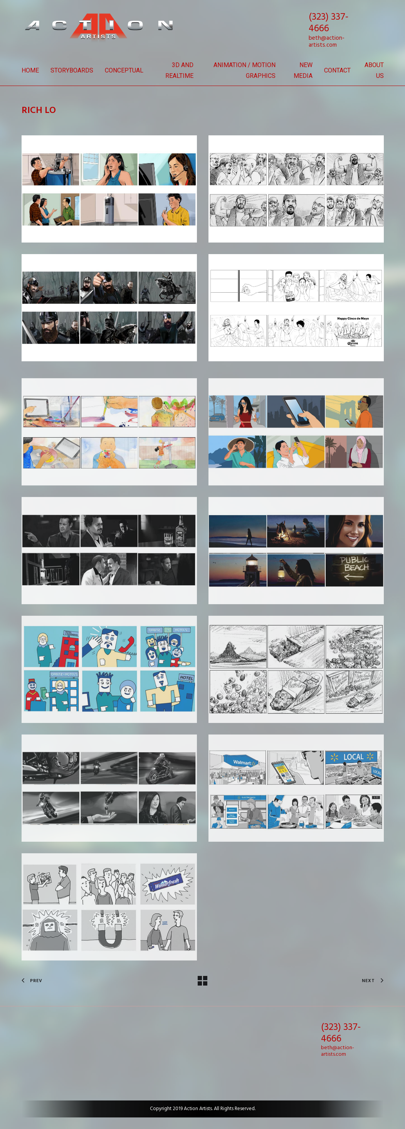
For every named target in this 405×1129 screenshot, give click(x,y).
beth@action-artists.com (327, 42)
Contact (337, 70)
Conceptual (124, 70)
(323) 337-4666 (328, 23)
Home (30, 70)
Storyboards (71, 70)
